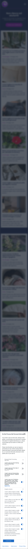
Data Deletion (5, 546)
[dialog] (14, 490)
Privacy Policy (22, 546)
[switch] (22, 463)
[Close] (25, 434)
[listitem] (14, 460)
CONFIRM (8, 540)
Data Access (14, 546)
